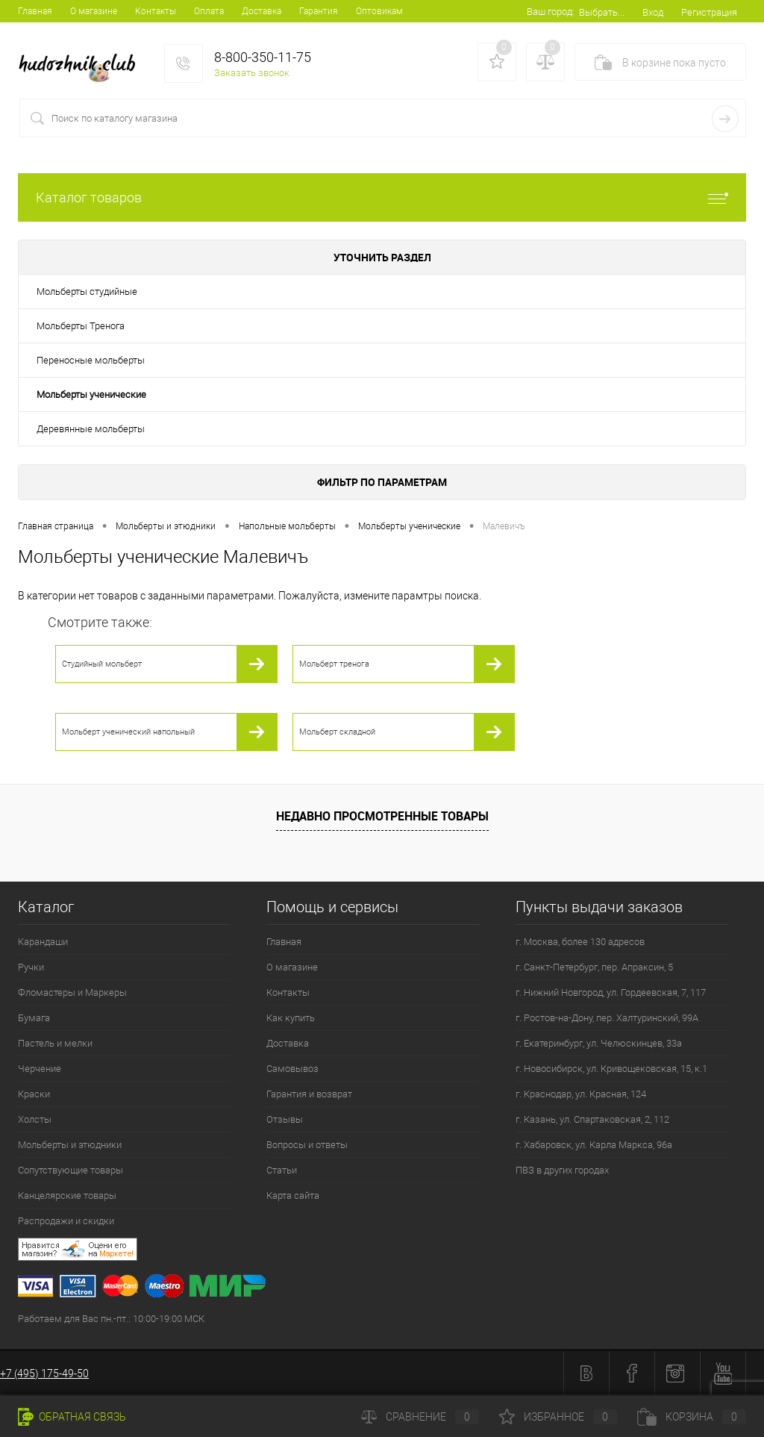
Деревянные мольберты (91, 428)
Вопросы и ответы (307, 1144)
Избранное (558, 1417)
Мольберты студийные (87, 291)
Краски (34, 1094)
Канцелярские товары (67, 1195)
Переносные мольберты (91, 360)
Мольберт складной (337, 732)
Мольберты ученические (91, 394)
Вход (652, 12)
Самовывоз (292, 1068)
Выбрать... (601, 12)
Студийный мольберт (102, 664)
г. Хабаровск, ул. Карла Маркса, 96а (594, 1144)
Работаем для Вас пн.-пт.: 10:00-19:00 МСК (111, 1318)
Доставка (261, 11)
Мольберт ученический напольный (128, 732)
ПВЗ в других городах (562, 1170)
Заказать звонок (251, 72)
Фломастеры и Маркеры (72, 992)
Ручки (31, 967)
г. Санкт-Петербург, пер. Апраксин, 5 (594, 967)
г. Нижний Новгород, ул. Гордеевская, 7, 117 (611, 992)
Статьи (281, 1170)
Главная (35, 11)
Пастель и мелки (55, 1043)
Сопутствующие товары (70, 1170)
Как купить (290, 1017)
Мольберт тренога (334, 664)
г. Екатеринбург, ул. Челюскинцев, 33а (599, 1043)
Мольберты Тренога (81, 325)
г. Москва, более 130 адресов (580, 941)
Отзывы (284, 1119)
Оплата (209, 11)
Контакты (155, 11)
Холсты (34, 1119)
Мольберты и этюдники (70, 1144)
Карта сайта (292, 1195)
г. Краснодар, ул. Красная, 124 (581, 1094)
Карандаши (43, 941)
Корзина (691, 1417)
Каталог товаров (382, 197)
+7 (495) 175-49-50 (44, 1374)
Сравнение (420, 1417)
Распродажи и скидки (66, 1220)
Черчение (39, 1068)
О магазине (93, 11)
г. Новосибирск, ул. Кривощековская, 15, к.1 (611, 1068)
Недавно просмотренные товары (382, 816)
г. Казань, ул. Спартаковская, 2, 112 (592, 1119)
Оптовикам (379, 11)
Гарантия (318, 11)
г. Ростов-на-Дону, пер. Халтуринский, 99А (607, 1017)
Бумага (34, 1017)
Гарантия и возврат (309, 1094)
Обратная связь (72, 1417)
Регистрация (709, 12)
